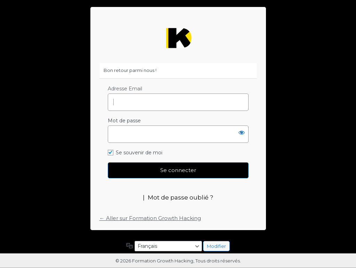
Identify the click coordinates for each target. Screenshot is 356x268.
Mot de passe (124, 120)
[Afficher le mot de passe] (242, 132)
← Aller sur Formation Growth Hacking (150, 218)
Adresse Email (125, 89)
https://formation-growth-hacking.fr (178, 38)
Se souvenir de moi (139, 152)
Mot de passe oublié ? (180, 197)
